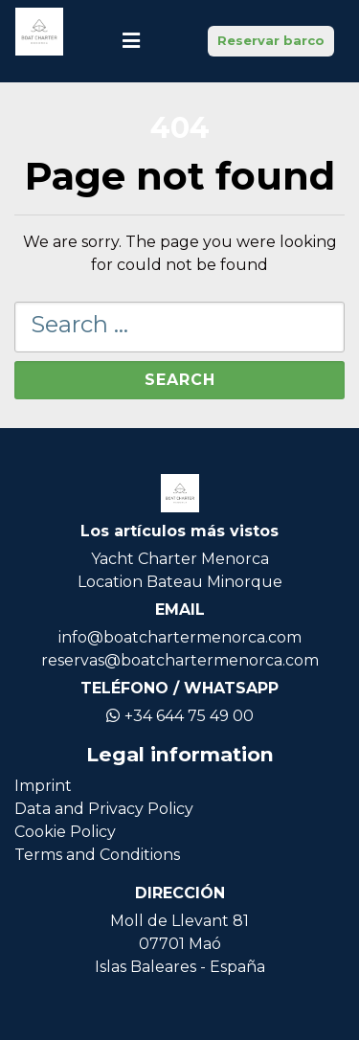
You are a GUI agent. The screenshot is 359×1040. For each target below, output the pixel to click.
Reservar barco (271, 40)
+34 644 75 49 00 (180, 716)
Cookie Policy (65, 832)
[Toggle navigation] (131, 41)
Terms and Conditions (97, 855)
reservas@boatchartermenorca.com (180, 660)
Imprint (43, 786)
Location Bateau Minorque (180, 582)
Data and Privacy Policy (103, 809)
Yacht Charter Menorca (180, 559)
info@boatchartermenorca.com (180, 637)
